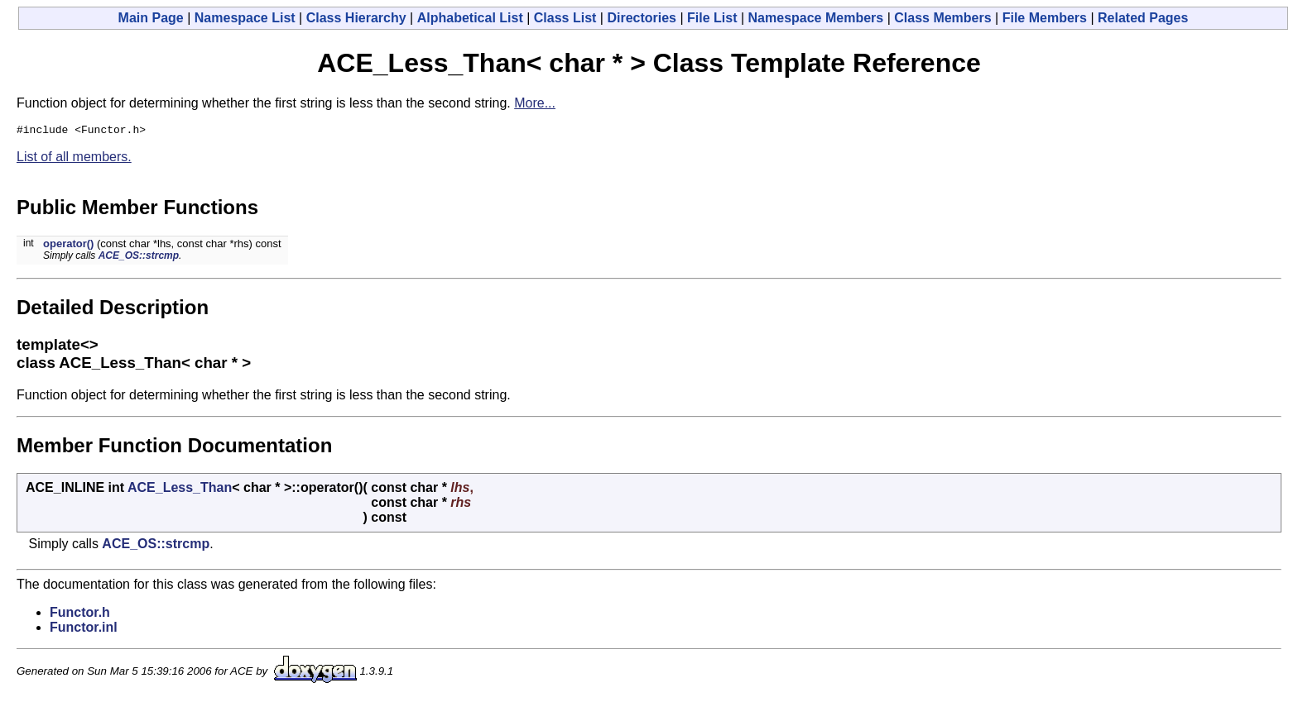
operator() (68, 246)
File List (712, 18)
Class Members (942, 18)
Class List (565, 18)
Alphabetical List (470, 18)
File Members (1044, 18)
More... (534, 103)
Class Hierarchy (356, 18)
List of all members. (74, 159)
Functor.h (80, 615)
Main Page (151, 18)
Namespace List (245, 18)
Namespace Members (816, 18)
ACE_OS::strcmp (139, 258)
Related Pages (1143, 18)
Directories (641, 18)
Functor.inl (84, 630)
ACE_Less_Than (179, 490)
